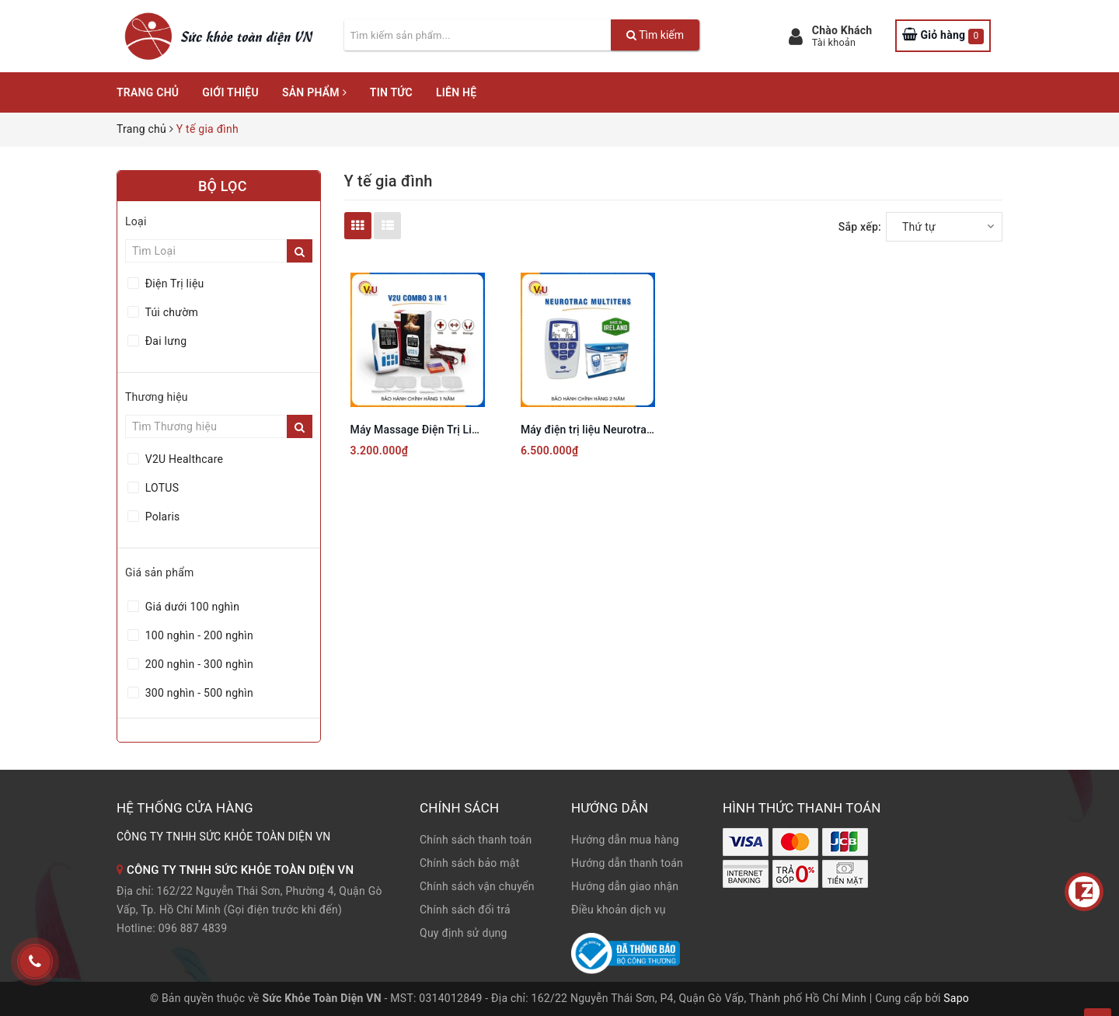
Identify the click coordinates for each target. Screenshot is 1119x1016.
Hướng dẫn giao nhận (624, 886)
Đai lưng (164, 341)
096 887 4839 (193, 928)
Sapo (956, 998)
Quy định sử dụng (463, 933)
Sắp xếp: (859, 227)
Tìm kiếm (655, 35)
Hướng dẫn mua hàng (625, 839)
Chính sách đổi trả (465, 909)
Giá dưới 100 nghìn (190, 606)
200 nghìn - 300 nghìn (197, 664)
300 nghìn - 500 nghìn (197, 693)
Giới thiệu (230, 92)
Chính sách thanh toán (476, 839)
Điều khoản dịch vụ (618, 909)
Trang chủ (148, 92)
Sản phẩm (314, 92)
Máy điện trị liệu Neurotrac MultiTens (613, 429)
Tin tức (391, 92)
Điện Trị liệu (173, 283)
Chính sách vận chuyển (477, 886)
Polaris (161, 516)
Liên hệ (456, 92)
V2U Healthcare (182, 459)
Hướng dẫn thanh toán (627, 863)
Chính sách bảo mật (469, 863)
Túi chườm (170, 312)
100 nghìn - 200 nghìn (197, 635)
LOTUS (160, 488)
